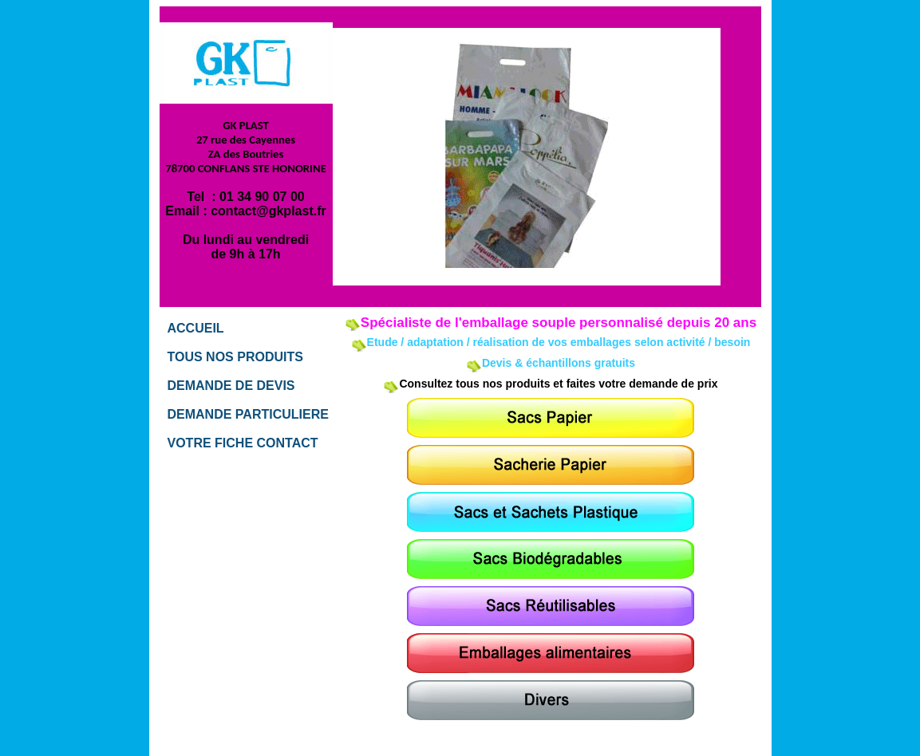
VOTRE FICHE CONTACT (243, 443)
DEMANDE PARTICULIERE (248, 414)
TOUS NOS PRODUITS (235, 357)
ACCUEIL (196, 328)
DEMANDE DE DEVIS (231, 385)
